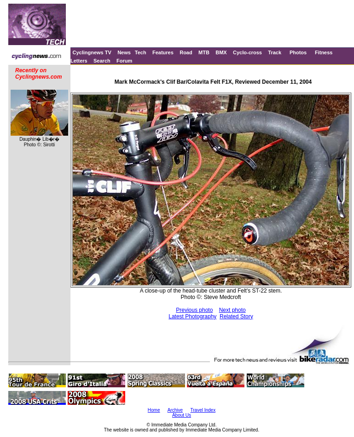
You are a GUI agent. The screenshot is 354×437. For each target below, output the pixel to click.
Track (274, 52)
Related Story (236, 316)
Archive (175, 410)
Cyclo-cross (247, 52)
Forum (124, 60)
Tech (140, 52)
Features (163, 52)
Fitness (324, 52)
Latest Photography (192, 316)
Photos (298, 52)
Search (101, 60)
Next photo (232, 310)
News (124, 52)
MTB (203, 52)
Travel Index (203, 410)
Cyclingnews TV (91, 52)
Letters (78, 60)
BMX (220, 52)
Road (186, 52)
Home (154, 410)
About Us (181, 415)
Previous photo (194, 310)
